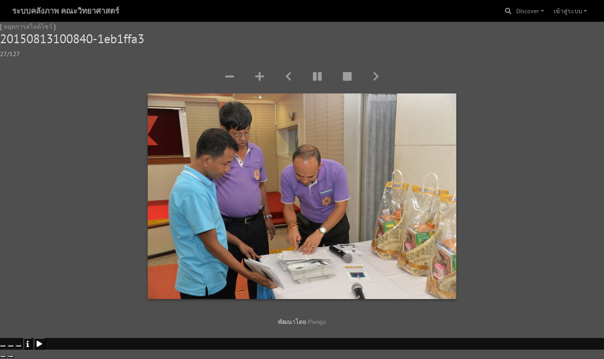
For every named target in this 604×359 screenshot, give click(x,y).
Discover (527, 11)
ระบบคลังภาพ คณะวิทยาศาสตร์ (65, 11)
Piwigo (317, 322)
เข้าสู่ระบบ (568, 11)
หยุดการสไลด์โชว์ (28, 26)
